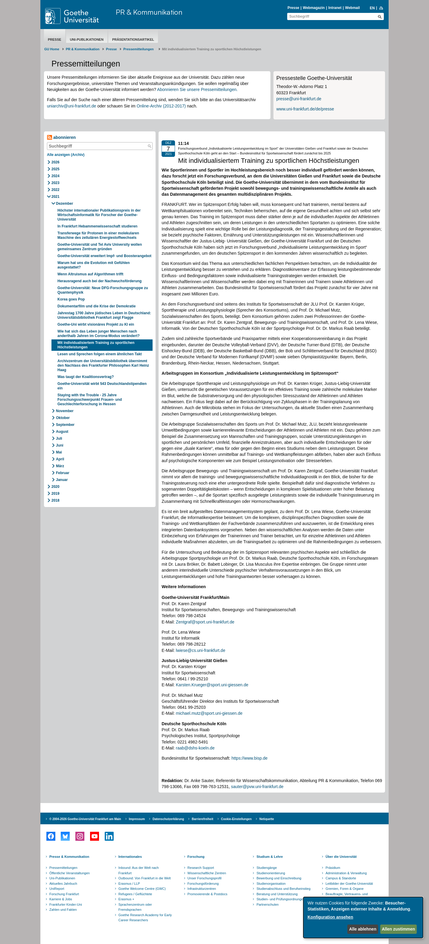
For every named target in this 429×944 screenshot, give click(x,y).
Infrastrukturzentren (202, 888)
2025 (55, 169)
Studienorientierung (270, 873)
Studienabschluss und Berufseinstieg (283, 888)
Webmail (352, 8)
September (65, 425)
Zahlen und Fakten (63, 909)
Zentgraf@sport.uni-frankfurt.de (205, 622)
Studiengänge (266, 867)
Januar (62, 480)
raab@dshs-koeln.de (195, 748)
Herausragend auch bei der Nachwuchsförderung (100, 281)
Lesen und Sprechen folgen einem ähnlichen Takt (99, 354)
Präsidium (332, 867)
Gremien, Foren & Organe (344, 888)
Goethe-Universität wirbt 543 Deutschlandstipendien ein (102, 386)
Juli (59, 438)
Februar (62, 473)
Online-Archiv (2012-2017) (161, 106)
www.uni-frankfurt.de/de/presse (305, 109)
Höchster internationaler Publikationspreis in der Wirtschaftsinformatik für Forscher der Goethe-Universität (99, 214)
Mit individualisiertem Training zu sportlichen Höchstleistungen (95, 345)
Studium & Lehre (269, 856)
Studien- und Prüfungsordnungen (280, 899)
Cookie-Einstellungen (236, 819)
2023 (55, 183)
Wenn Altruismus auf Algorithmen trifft (91, 274)
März (60, 466)
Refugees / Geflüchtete (135, 894)
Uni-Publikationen (87, 39)
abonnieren (61, 137)
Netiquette (266, 819)
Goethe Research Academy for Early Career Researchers (145, 917)
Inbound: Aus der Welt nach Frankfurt (138, 870)
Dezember (64, 203)
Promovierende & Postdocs (207, 894)
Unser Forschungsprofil (205, 878)
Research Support (201, 867)
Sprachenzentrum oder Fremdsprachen (135, 907)
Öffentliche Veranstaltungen (69, 873)
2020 (55, 487)
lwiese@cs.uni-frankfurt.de (200, 650)
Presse (293, 8)
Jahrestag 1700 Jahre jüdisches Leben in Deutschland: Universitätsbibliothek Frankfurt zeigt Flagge (104, 315)
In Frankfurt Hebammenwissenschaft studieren (97, 226)
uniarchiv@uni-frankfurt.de (71, 106)
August (62, 431)
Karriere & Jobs (60, 899)
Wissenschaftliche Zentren (207, 873)
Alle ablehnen (362, 929)
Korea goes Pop (71, 299)
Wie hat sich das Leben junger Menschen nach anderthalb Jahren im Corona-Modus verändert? (99, 333)
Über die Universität (341, 856)
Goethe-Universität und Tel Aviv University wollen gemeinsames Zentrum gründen (99, 246)
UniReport (56, 888)
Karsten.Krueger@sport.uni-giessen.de (212, 684)
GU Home (51, 49)
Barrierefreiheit (202, 819)
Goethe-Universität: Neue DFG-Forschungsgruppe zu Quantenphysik (102, 290)
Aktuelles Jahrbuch (63, 883)
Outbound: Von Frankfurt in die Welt (144, 878)
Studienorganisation (270, 883)
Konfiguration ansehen (330, 917)
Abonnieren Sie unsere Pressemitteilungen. (197, 89)
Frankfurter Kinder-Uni (65, 904)
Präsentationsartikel (133, 39)
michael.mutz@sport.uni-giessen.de (209, 713)
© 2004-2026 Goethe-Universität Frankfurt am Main (85, 819)
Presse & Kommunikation (69, 856)
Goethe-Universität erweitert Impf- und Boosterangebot (104, 256)
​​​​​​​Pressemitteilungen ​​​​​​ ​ (139, 49)
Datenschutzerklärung (168, 819)
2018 (55, 500)
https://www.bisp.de (250, 758)
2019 (55, 493)
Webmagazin (314, 8)
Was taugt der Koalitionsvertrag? (86, 377)
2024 (55, 176)
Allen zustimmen (398, 929)
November (65, 411)
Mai (59, 452)
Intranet (334, 8)
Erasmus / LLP (129, 883)
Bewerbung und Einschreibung (278, 878)
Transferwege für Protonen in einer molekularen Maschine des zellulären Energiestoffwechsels (98, 235)
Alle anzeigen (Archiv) (65, 155)
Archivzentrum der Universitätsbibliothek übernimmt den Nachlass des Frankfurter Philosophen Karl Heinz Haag (103, 365)
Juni (59, 445)
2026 (55, 162)
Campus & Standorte (340, 878)
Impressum (137, 819)
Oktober (63, 418)
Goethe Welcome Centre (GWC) (142, 888)
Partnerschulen (267, 904)
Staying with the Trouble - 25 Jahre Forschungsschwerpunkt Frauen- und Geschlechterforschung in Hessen (89, 399)
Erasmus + (126, 899)
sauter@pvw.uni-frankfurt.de (257, 786)
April (60, 459)
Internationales (130, 856)
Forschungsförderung (203, 883)
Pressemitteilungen (63, 867)
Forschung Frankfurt (64, 894)
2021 (55, 197)
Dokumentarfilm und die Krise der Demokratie (96, 306)
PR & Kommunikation (149, 11)
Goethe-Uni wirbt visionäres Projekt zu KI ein (95, 324)
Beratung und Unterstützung (277, 894)
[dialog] (363, 917)
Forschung (196, 856)
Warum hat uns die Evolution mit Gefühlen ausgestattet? (93, 265)
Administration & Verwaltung (346, 873)
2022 (55, 190)
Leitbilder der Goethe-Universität (349, 883)
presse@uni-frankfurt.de (298, 98)
